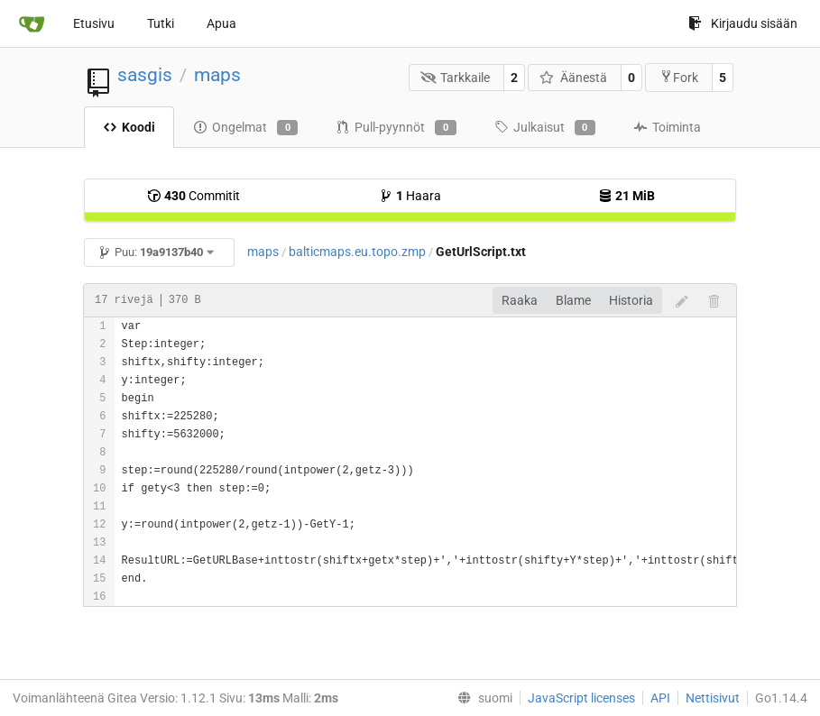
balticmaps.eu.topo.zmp (357, 251)
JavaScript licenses (581, 698)
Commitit (193, 195)
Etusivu (94, 23)
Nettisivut (713, 698)
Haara (410, 195)
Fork (678, 77)
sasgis (144, 75)
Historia (631, 300)
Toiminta (667, 127)
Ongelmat (245, 128)
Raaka (520, 300)
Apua (221, 23)
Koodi (129, 127)
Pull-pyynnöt (396, 128)
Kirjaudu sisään (742, 23)
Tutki (160, 23)
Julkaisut (544, 128)
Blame (573, 300)
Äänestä (573, 77)
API (660, 698)
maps (217, 75)
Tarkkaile (455, 77)
